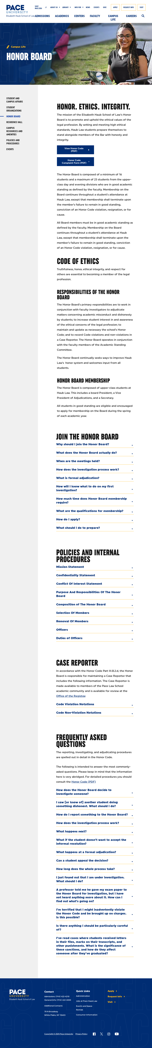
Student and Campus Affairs (14, 100)
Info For (78, 7)
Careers (131, 16)
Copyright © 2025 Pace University (58, 1034)
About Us (54, 7)
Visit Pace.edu (38, 7)
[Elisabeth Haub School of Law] (20, 11)
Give (104, 7)
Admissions (42, 16)
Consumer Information (86, 1015)
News (88, 7)
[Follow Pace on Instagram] (108, 1034)
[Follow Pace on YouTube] (116, 1034)
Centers (79, 16)
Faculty (95, 16)
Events (96, 7)
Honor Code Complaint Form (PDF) (74, 161)
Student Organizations (14, 109)
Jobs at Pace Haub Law (86, 1001)
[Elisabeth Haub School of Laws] (22, 995)
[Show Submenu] (59, 7)
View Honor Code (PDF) (74, 149)
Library (65, 7)
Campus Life (113, 16)
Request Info (128, 7)
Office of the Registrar (70, 696)
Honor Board (13, 116)
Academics (62, 16)
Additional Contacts (53, 1006)
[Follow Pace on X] (101, 1034)
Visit (141, 7)
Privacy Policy (81, 1034)
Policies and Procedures (13, 142)
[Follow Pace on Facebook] (94, 1034)
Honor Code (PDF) (83, 781)
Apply (115, 7)
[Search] (143, 16)
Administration (83, 996)
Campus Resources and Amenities (14, 131)
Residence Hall (14, 122)
